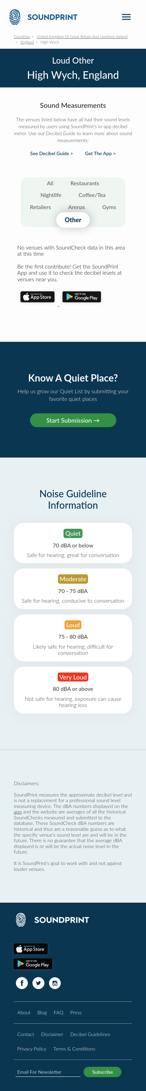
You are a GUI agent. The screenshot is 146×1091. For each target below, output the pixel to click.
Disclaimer (52, 1034)
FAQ (59, 1012)
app (18, 812)
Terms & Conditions (74, 1049)
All (50, 183)
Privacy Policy (31, 1049)
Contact (25, 1034)
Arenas (76, 207)
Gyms (109, 207)
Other (73, 220)
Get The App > (100, 153)
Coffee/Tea (92, 194)
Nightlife (50, 194)
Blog (42, 1012)
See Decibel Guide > (51, 153)
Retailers (40, 207)
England (27, 42)
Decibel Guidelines (90, 1034)
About (23, 1012)
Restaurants (84, 183)
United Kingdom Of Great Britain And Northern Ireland (82, 36)
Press (76, 1012)
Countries (22, 36)
